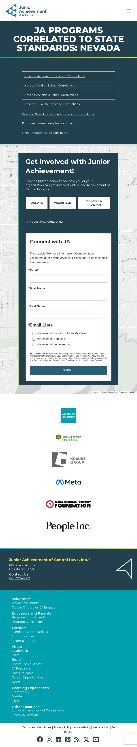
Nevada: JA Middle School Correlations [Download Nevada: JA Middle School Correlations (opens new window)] (51, 95)
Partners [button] (19, 628)
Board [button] (16, 659)
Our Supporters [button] (23, 636)
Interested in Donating (51, 338)
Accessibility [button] (82, 727)
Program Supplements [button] (29, 617)
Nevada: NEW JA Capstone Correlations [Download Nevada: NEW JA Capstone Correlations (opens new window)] (52, 104)
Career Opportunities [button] (27, 677)
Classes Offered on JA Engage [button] (34, 607)
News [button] (16, 682)
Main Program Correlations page (44, 132)
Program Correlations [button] (27, 622)
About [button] (17, 646)
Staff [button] (15, 655)
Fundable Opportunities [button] (30, 632)
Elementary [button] (20, 692)
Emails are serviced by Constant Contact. (84, 360)
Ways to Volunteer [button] (25, 603)
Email (34, 270)
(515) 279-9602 (19, 578)
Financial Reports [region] (24, 641)
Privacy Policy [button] (63, 727)
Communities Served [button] (27, 664)
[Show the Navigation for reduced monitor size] (129, 11)
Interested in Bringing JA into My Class (62, 333)
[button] (41, 740)
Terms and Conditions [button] (36, 727)
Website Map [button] (101, 727)
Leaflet (96, 392)
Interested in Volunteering (53, 344)
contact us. (70, 123)
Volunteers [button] (21, 599)
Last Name (37, 306)
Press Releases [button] (22, 673)
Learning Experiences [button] (30, 688)
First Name (37, 288)
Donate (37, 202)
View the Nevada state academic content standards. (58, 114)
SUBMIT (68, 370)
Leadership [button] (20, 650)
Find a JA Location (25, 715)
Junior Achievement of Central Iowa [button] (38, 710)
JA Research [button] (21, 668)
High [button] (15, 701)
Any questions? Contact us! (44, 221)
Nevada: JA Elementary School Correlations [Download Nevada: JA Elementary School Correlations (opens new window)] (54, 76)
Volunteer (62, 202)
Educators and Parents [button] (31, 613)
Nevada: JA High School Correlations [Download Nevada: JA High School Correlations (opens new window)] (49, 85)
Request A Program (94, 202)
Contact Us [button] (18, 574)
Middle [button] (17, 696)
